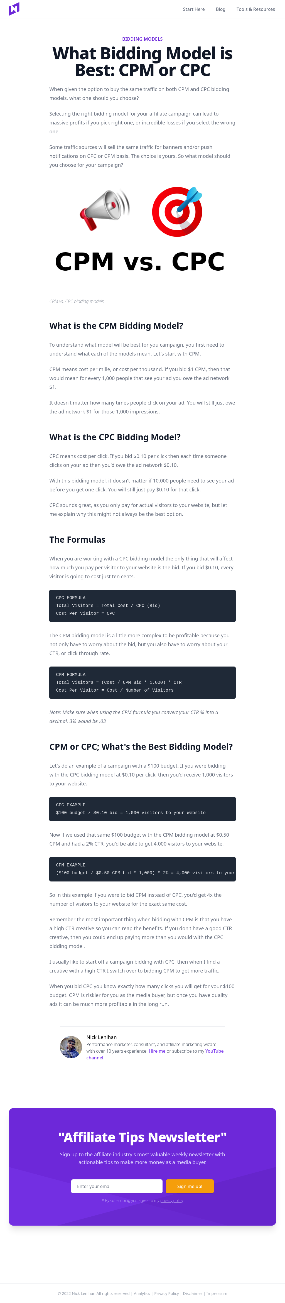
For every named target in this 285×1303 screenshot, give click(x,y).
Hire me (157, 1051)
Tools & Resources (256, 9)
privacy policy (171, 1200)
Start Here (194, 9)
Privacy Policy (166, 1293)
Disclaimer (192, 1293)
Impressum (217, 1293)
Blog (220, 9)
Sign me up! (189, 1186)
